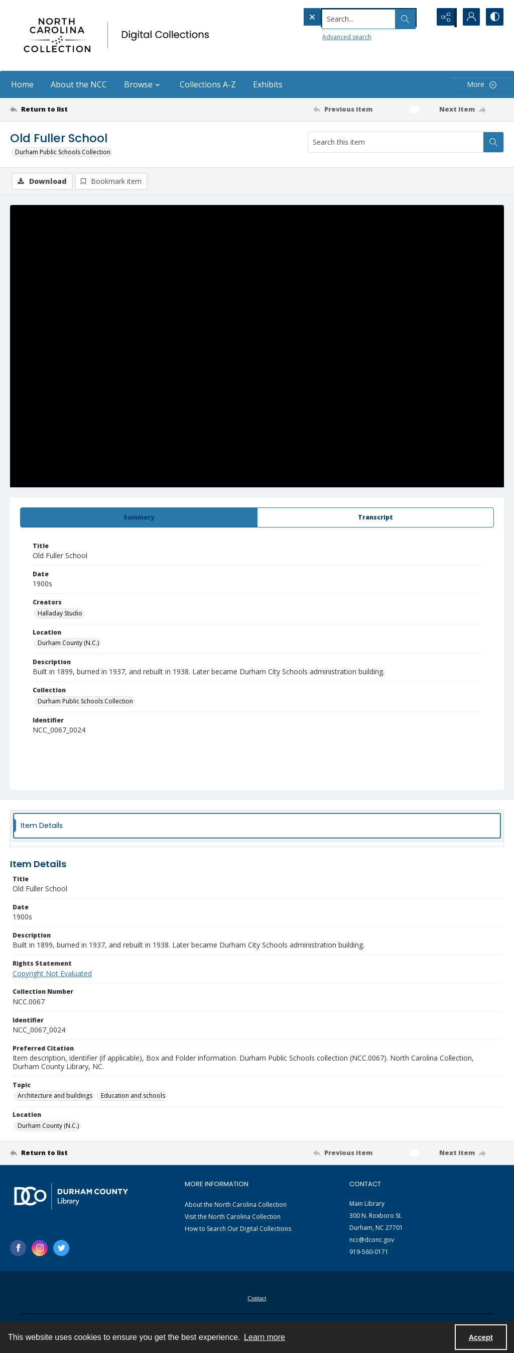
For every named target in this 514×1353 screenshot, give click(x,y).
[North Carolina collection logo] (119, 35)
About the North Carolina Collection (236, 1205)
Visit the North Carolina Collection (233, 1217)
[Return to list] (77, 109)
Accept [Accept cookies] (481, 1337)
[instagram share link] (40, 1248)
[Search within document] (493, 142)
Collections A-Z (208, 84)
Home (22, 84)
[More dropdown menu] (481, 84)
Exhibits (268, 84)
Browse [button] (143, 84)
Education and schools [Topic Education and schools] (133, 1096)
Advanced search (326, 35)
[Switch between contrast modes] (493, 17)
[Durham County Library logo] (71, 1196)
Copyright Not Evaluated (52, 974)
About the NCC (79, 84)
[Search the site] (345, 17)
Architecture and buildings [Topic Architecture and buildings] (55, 1096)
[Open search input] (418, 17)
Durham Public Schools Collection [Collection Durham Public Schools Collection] (85, 701)
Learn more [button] (264, 1337)
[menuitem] (256, 1298)
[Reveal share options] (443, 17)
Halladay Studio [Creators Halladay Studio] (60, 613)
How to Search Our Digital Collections (238, 1229)
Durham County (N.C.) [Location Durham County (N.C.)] (68, 644)
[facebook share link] (18, 1248)
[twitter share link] (61, 1248)
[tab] (139, 518)
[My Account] (468, 17)
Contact (256, 1298)
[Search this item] (396, 142)
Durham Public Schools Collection (62, 152)
